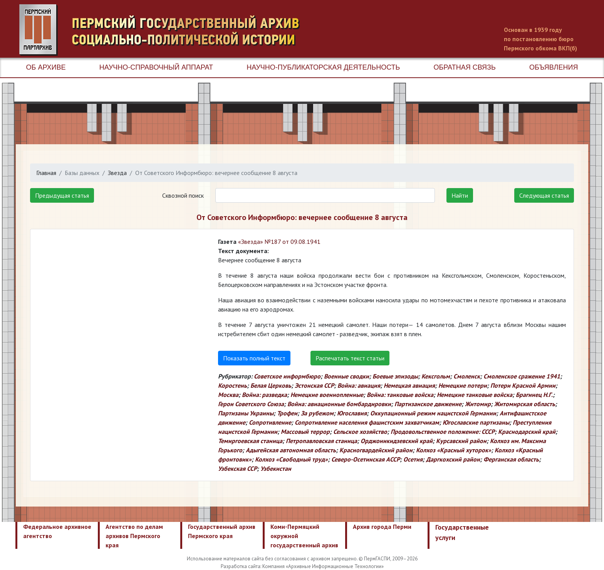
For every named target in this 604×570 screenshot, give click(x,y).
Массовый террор (305, 431)
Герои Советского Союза (251, 404)
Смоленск (466, 376)
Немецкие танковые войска (474, 394)
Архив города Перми (382, 526)
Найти (459, 195)
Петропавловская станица (321, 441)
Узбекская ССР (237, 468)
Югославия (352, 413)
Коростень (232, 385)
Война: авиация (358, 385)
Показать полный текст (254, 358)
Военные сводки (346, 376)
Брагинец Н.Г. (534, 394)
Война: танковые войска (400, 394)
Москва (228, 394)
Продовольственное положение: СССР (443, 431)
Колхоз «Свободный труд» (291, 459)
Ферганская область (511, 459)
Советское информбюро (287, 376)
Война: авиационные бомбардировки (339, 404)
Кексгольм (435, 376)
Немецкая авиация (409, 385)
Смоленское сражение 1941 (521, 376)
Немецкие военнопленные (326, 394)
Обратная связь (465, 67)
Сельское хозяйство (360, 431)
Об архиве (46, 67)
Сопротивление (270, 422)
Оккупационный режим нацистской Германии (433, 413)
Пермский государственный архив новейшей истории (163, 30)
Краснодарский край (526, 431)
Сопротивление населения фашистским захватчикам (367, 422)
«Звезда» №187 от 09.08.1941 (279, 241)
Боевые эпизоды (395, 376)
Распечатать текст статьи (349, 358)
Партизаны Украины (245, 413)
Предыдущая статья (62, 195)
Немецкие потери (462, 385)
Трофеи (287, 413)
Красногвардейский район (376, 450)
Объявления (553, 67)
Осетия (413, 459)
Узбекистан (275, 468)
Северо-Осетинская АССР (365, 459)
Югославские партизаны (476, 422)
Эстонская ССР (314, 385)
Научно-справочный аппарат (156, 67)
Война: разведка (264, 394)
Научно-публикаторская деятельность (323, 67)
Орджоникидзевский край (397, 441)
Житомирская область (524, 404)
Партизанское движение (427, 404)
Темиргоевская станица (250, 441)
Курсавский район (461, 441)
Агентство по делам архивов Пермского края (134, 536)
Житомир (478, 404)
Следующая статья (544, 195)
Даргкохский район (453, 459)
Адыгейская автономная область (291, 450)
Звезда (117, 173)
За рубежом (317, 413)
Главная (46, 173)
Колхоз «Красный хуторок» (453, 450)
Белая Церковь (270, 385)
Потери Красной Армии (522, 385)
